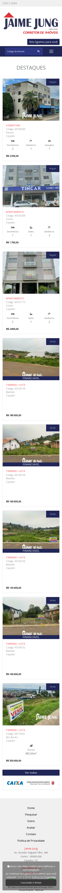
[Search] (24, 51)
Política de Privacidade (44, 877)
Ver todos (31, 772)
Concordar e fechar (31, 882)
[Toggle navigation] (51, 51)
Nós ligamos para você (43, 42)
